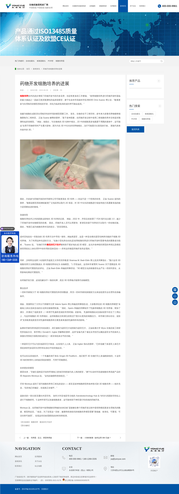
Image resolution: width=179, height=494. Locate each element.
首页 (28, 69)
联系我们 (142, 6)
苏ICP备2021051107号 (31, 489)
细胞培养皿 (60, 61)
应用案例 (113, 6)
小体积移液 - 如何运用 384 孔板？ (98, 438)
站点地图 (38, 466)
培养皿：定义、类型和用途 (41, 438)
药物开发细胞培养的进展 (52, 69)
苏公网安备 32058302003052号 (75, 480)
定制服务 (92, 6)
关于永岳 (133, 6)
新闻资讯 (123, 6)
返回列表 (135, 129)
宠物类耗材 (103, 6)
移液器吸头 (41, 61)
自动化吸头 (30, 61)
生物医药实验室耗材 (79, 6)
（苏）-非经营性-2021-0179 (50, 480)
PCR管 (50, 61)
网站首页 (66, 6)
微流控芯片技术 (46, 422)
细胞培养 (34, 422)
